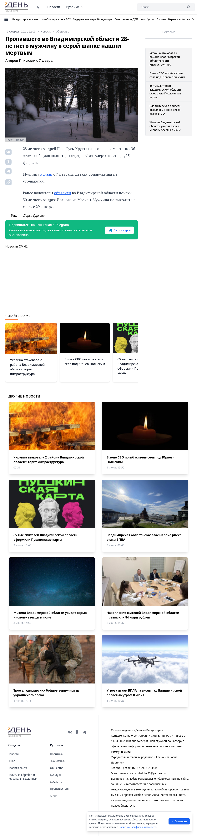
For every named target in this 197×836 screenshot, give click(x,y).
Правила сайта (17, 768)
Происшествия (59, 788)
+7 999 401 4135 (147, 768)
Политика (56, 754)
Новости (53, 7)
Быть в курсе (119, 230)
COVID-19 (56, 781)
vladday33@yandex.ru (152, 773)
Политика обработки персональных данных (22, 776)
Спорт (54, 795)
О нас (11, 761)
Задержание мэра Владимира (92, 19)
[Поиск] (160, 7)
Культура (56, 775)
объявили (62, 192)
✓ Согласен (179, 821)
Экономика (57, 761)
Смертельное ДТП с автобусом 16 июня (140, 19)
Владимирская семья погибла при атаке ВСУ (41, 19)
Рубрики (75, 7)
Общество (56, 768)
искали (46, 174)
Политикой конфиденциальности (137, 827)
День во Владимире (17, 7)
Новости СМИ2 (16, 246)
